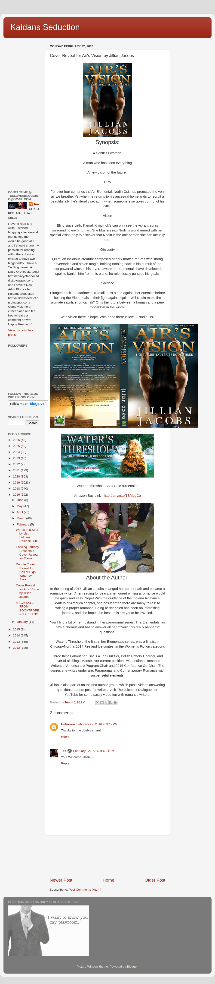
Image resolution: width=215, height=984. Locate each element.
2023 (17, 458)
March (21, 518)
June (20, 500)
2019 (17, 482)
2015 (17, 629)
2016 (17, 494)
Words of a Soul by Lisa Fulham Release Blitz (27, 535)
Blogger (132, 966)
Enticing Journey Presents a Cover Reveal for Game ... (27, 552)
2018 (17, 488)
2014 (17, 635)
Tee (63, 751)
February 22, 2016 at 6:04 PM (93, 751)
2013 (17, 641)
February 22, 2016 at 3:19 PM (97, 724)
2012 (17, 647)
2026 (17, 440)
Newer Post (61, 880)
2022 (17, 464)
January (23, 621)
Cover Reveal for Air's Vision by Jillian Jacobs (27, 591)
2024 (17, 452)
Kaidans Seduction (45, 27)
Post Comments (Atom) (85, 889)
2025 (17, 446)
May (20, 506)
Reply (65, 736)
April (20, 512)
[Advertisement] (107, 856)
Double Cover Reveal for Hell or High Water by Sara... (26, 572)
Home (108, 880)
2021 (17, 470)
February (23, 524)
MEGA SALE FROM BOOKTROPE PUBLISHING (27, 608)
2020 (17, 476)
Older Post (155, 880)
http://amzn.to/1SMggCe (122, 495)
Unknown (68, 724)
